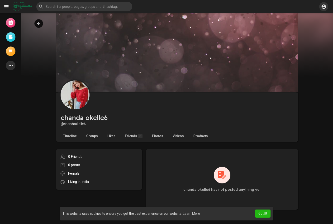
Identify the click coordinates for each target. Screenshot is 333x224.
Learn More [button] (191, 213)
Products (200, 136)
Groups (92, 136)
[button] (84, 6)
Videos (178, 136)
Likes (111, 136)
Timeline (70, 136)
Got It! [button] (262, 213)
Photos (157, 136)
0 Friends (75, 156)
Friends (134, 136)
